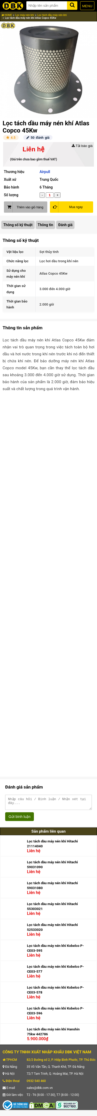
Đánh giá (65, 225)
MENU (87, 6)
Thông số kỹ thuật (18, 225)
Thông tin (45, 225)
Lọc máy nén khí (24, 15)
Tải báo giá (82, 146)
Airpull (45, 172)
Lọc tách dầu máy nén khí (52, 15)
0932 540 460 (36, 1083)
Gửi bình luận (20, 819)
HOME (7, 15)
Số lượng (11, 195)
